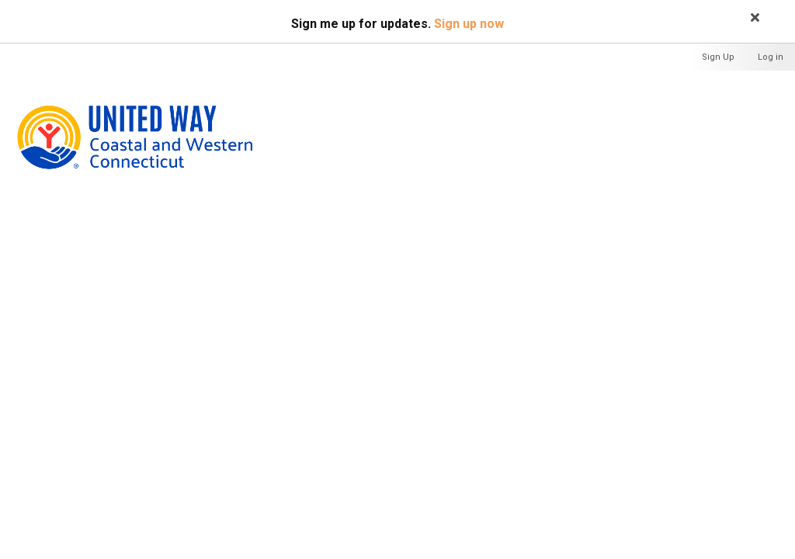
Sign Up (718, 57)
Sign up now (469, 23)
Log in (770, 57)
